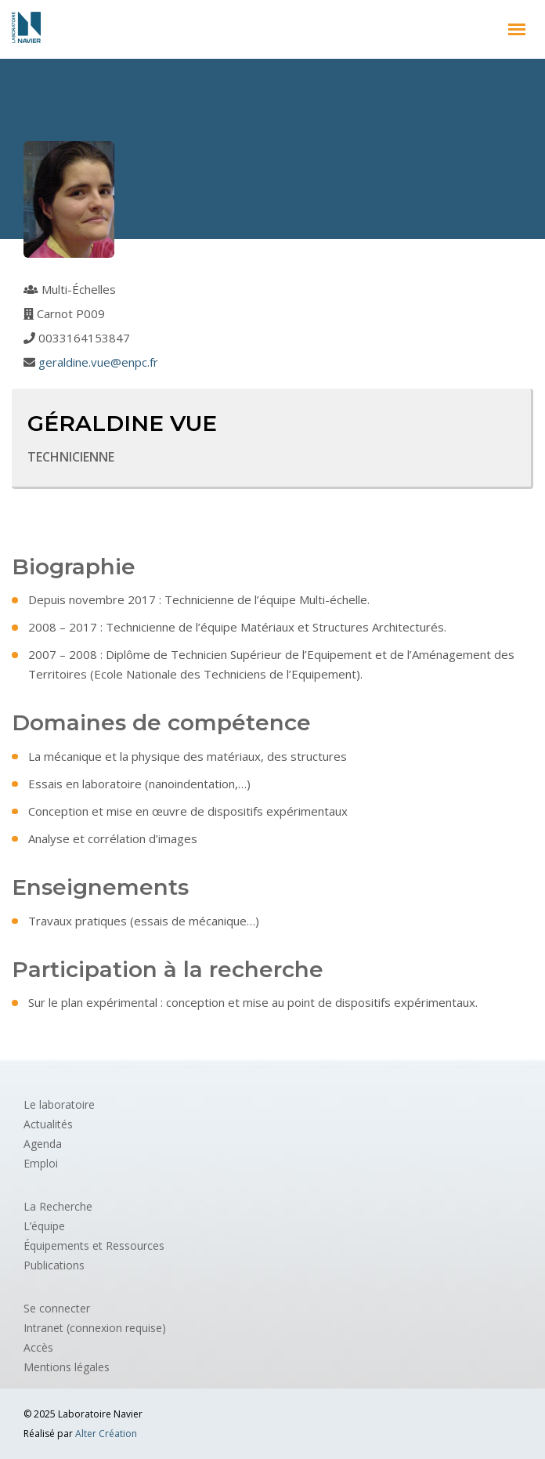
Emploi (40, 1163)
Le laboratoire (59, 1104)
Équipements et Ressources (93, 1245)
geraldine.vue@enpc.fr (98, 362)
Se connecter (56, 1308)
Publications (54, 1265)
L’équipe (44, 1225)
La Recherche (57, 1206)
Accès (38, 1347)
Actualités (48, 1124)
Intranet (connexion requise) (94, 1327)
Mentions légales (66, 1366)
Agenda (42, 1143)
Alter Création (106, 1433)
